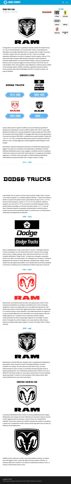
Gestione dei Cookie (22, 481)
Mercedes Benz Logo (65, 32)
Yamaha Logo (57, 32)
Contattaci (41, 481)
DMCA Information (32, 481)
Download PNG (46, 12)
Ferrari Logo (65, 16)
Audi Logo (57, 24)
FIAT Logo (57, 16)
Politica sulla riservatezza (9, 481)
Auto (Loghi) (15, 12)
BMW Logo (65, 24)
